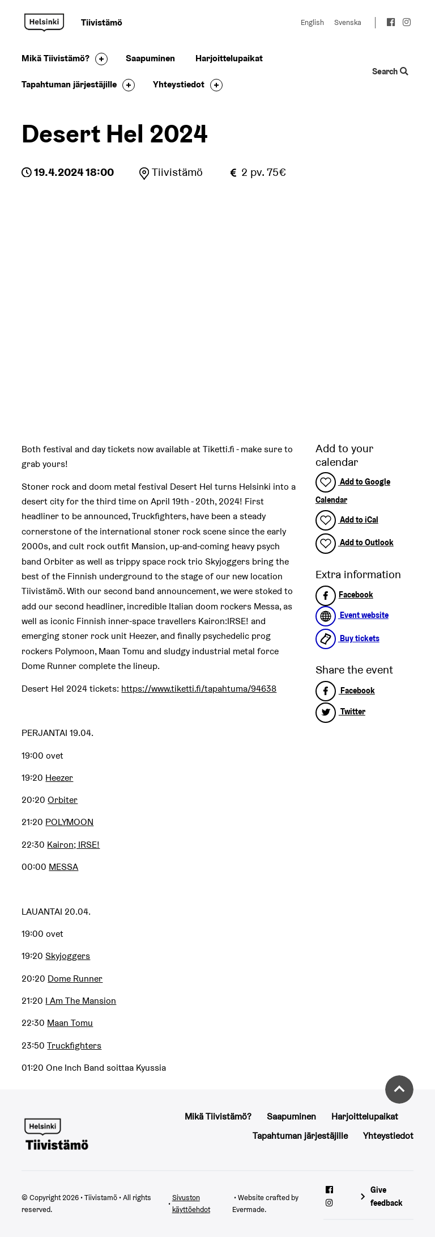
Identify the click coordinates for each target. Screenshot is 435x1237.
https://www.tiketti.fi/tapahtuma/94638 (198, 689)
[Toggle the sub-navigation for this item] (98, 59)
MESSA (63, 867)
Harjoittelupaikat (229, 58)
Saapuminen (150, 58)
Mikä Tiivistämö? (55, 58)
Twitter (340, 711)
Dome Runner (75, 978)
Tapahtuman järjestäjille (69, 84)
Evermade (248, 1209)
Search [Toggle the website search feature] (390, 71)
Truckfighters (74, 1045)
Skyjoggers (67, 956)
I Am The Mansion (80, 1001)
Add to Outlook (354, 542)
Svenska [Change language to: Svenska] (347, 22)
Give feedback (386, 1196)
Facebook (344, 595)
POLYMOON (69, 822)
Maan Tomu (70, 1023)
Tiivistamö (44, 23)
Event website (352, 615)
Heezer (59, 778)
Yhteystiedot (178, 84)
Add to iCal (346, 520)
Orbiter (63, 800)
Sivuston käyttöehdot (191, 1203)
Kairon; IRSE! (73, 845)
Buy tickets (347, 638)
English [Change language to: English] (312, 22)
